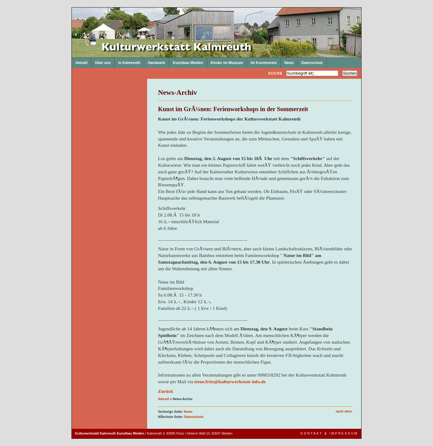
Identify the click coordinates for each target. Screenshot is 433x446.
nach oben (344, 411)
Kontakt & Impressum (329, 433)
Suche (275, 73)
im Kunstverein (262, 61)
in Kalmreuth (127, 61)
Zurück (165, 391)
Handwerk (154, 61)
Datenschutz (310, 61)
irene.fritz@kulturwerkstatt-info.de (230, 381)
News (287, 61)
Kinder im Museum (225, 61)
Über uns (101, 61)
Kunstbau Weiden (186, 61)
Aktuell (79, 61)
